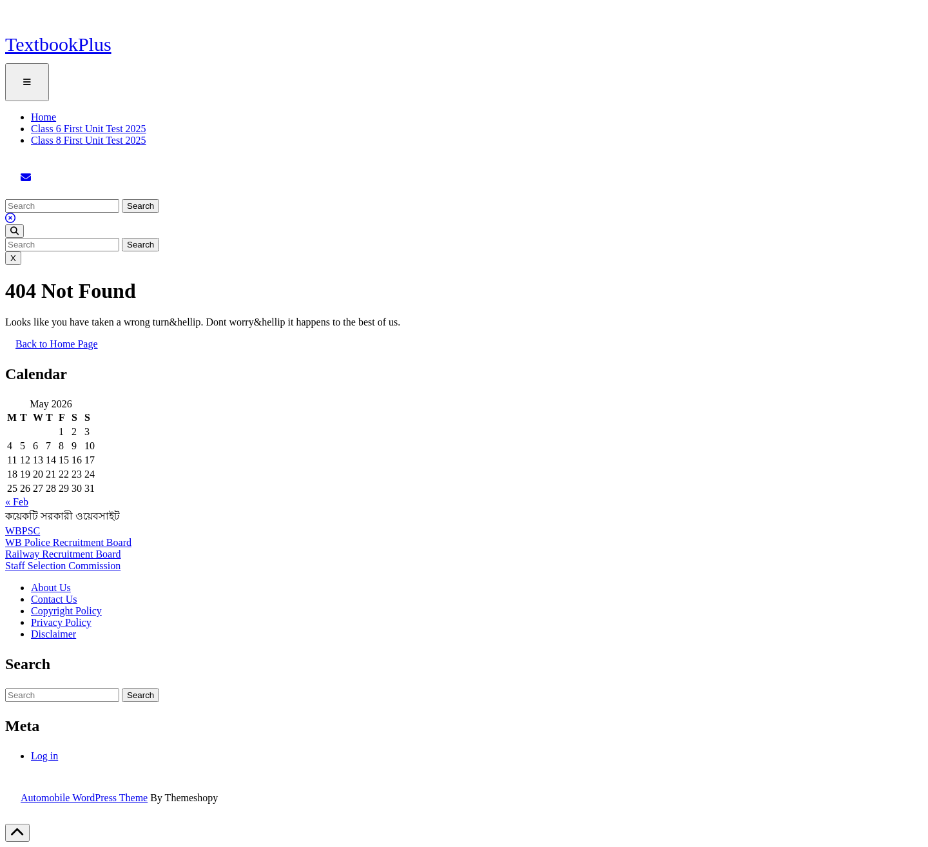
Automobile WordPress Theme (84, 797)
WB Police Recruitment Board (68, 542)
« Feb (16, 501)
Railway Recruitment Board (63, 554)
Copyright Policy (66, 610)
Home (43, 117)
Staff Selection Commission (63, 565)
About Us (51, 587)
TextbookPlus (58, 44)
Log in (44, 755)
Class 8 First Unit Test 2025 (88, 140)
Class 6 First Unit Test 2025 (88, 128)
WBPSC (22, 530)
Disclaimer (53, 633)
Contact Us (54, 599)
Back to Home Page (61, 349)
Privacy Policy (61, 622)
